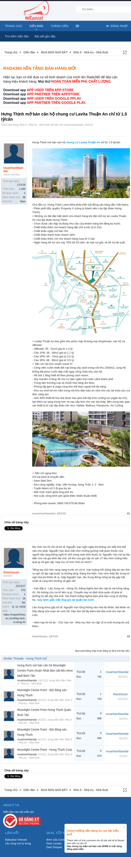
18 (24, 598)
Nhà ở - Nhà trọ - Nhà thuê (34, 124)
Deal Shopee (54, 847)
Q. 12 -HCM (18, 606)
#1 (128, 513)
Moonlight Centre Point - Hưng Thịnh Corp (44, 749)
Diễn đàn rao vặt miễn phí (18, 811)
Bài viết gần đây (45, 36)
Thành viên (59, 26)
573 (23, 590)
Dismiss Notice (124, 826)
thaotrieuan (11, 572)
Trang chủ (13, 26)
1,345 (22, 189)
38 (24, 197)
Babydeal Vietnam (16, 839)
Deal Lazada (54, 843)
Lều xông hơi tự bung (18, 843)
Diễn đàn (36, 26)
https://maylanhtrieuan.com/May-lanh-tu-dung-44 (14, 618)
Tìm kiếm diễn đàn (17, 36)
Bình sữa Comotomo (58, 839)
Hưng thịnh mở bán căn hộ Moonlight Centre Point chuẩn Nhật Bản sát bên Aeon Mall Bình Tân (45, 670)
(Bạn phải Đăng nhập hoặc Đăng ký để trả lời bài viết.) (102, 651)
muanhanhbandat (73, 124)
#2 (128, 636)
